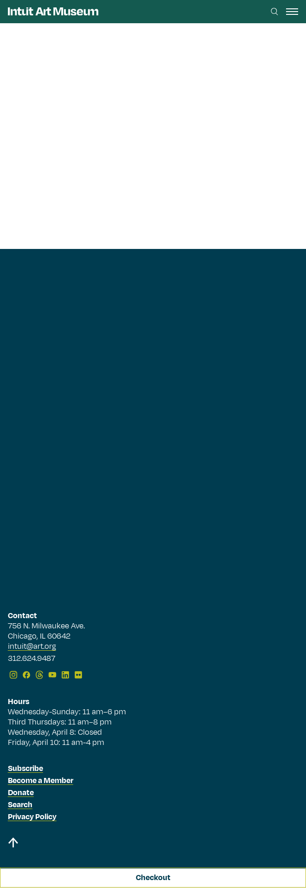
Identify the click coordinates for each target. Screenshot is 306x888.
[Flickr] (78, 675)
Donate (21, 792)
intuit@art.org (32, 646)
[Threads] (39, 675)
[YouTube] (52, 675)
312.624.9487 (31, 659)
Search (20, 804)
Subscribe (25, 768)
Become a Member (40, 780)
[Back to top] (153, 844)
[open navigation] (292, 12)
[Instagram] (13, 675)
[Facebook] (26, 675)
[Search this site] (274, 11)
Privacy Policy (32, 817)
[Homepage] (53, 11)
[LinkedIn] (65, 675)
